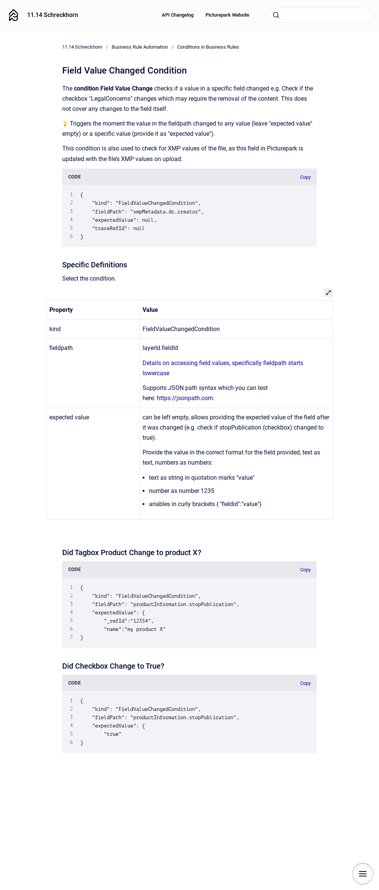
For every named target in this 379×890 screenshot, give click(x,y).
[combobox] (320, 15)
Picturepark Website (227, 15)
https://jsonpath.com (185, 398)
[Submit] (276, 15)
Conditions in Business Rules (208, 47)
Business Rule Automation (140, 47)
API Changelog (177, 15)
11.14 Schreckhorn (52, 14)
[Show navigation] (363, 874)
